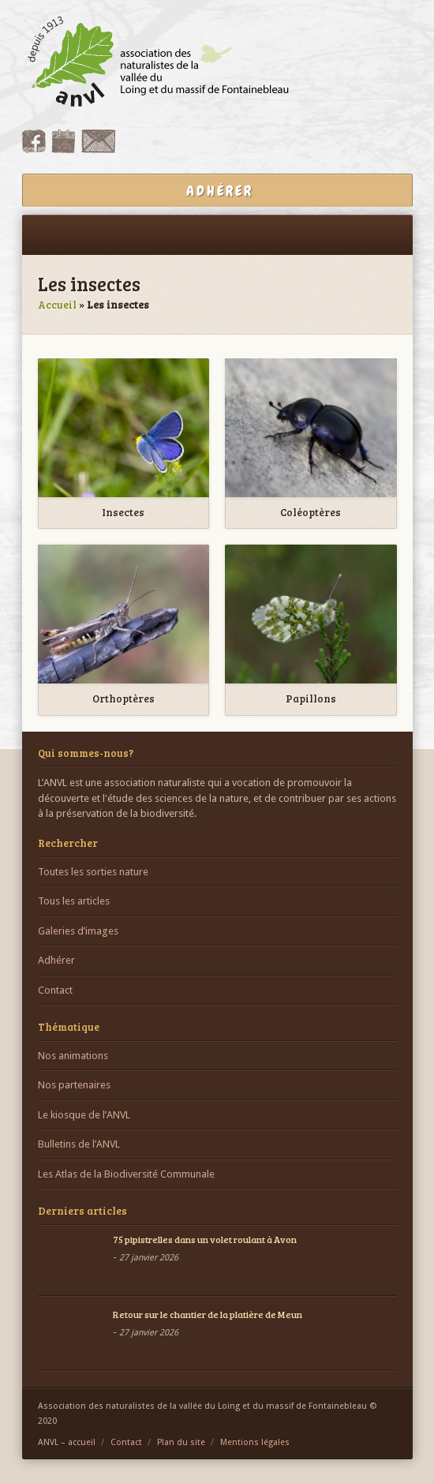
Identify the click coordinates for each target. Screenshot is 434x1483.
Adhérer (56, 960)
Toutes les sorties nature (93, 872)
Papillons (311, 699)
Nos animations (73, 1056)
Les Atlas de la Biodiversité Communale (126, 1174)
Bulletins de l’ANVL (79, 1144)
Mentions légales (255, 1442)
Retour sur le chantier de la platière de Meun (207, 1314)
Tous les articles (74, 901)
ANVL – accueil (66, 1442)
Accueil (57, 305)
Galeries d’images (78, 931)
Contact (55, 990)
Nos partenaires (74, 1085)
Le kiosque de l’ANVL (84, 1115)
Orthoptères (123, 699)
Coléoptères (310, 513)
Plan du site (181, 1442)
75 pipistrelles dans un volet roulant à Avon (205, 1239)
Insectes (123, 513)
